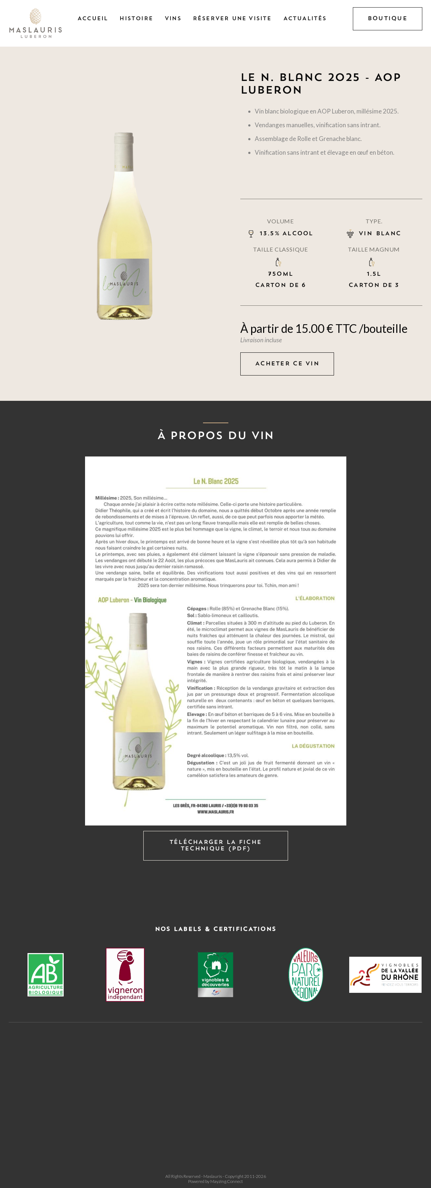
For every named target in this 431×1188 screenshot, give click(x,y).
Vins (173, 19)
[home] (36, 23)
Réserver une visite (232, 19)
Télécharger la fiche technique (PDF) (215, 846)
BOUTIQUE (387, 19)
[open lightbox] (215, 641)
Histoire (136, 19)
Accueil (92, 19)
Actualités (305, 19)
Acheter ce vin (287, 364)
